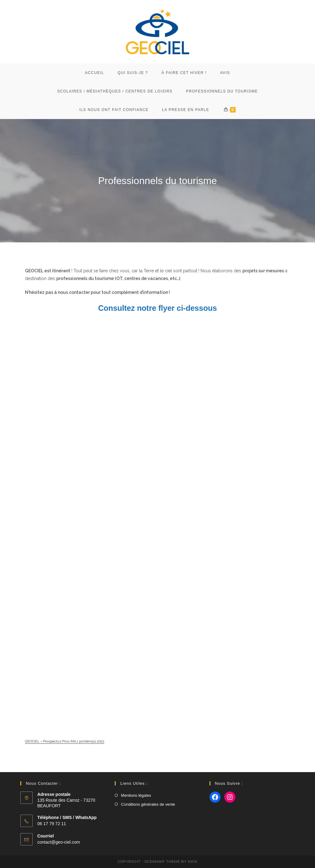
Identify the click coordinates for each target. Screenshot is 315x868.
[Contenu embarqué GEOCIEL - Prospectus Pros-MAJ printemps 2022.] (157, 532)
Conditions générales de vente (148, 804)
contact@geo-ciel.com (58, 842)
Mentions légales (136, 795)
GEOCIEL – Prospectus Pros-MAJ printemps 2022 (64, 747)
